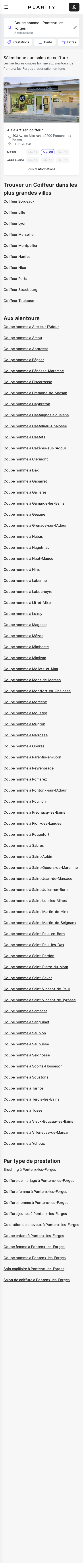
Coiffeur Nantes (17, 256)
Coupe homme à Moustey (25, 713)
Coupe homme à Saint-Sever (28, 978)
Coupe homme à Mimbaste (26, 647)
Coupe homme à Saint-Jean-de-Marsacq (38, 878)
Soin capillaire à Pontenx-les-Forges (34, 1269)
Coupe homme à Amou (23, 338)
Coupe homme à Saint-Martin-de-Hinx (36, 911)
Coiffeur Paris (15, 278)
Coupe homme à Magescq (26, 624)
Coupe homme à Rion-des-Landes (32, 823)
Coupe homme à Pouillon (25, 801)
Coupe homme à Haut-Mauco (28, 558)
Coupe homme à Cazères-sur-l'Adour (35, 448)
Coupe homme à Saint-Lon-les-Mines (35, 900)
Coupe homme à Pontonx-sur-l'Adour (35, 790)
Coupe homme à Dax (21, 470)
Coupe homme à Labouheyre (28, 591)
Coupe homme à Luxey (23, 613)
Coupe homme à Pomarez (25, 779)
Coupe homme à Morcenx (25, 702)
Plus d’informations (41, 169)
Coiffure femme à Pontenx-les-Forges (35, 1191)
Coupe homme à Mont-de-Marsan (32, 680)
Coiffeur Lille (14, 212)
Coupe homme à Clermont (26, 459)
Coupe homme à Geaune (24, 514)
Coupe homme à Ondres (24, 746)
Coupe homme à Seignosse (27, 1055)
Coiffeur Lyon (15, 223)
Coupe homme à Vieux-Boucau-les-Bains (38, 1121)
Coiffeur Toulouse (19, 300)
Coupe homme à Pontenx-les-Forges (35, 1258)
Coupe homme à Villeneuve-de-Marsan (36, 1132)
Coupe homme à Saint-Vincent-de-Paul (37, 989)
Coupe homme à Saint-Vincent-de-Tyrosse (40, 1000)
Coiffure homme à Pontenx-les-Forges (36, 1202)
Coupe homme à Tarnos (24, 1088)
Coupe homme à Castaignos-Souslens (36, 415)
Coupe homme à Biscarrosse (28, 382)
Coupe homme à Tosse (23, 1110)
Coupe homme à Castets (24, 437)
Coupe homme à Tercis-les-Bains (32, 1099)
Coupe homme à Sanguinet (26, 1022)
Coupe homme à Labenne (25, 580)
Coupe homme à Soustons (26, 1077)
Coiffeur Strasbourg (20, 289)
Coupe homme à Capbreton (27, 404)
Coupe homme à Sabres (24, 845)
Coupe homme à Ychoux (24, 1143)
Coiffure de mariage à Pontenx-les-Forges (39, 1180)
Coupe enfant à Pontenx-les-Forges (34, 1235)
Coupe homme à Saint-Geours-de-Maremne (41, 867)
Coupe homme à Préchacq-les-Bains (34, 812)
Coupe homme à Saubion (25, 1033)
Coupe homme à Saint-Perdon (29, 956)
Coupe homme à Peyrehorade (29, 768)
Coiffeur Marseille (18, 234)
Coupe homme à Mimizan (25, 658)
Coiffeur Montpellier (20, 245)
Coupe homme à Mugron (24, 724)
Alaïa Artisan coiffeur (25, 130)
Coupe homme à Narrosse (26, 735)
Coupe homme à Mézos (23, 635)
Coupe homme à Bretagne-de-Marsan (35, 393)
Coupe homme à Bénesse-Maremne (34, 371)
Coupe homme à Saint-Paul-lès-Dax (34, 945)
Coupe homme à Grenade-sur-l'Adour (35, 525)
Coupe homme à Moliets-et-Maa (31, 669)
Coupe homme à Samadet (25, 1011)
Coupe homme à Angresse (26, 349)
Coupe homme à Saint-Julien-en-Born (36, 889)
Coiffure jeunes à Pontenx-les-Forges (35, 1213)
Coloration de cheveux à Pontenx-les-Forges (41, 1224)
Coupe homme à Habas (23, 536)
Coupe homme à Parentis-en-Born (32, 757)
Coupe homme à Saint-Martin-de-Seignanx (40, 922)
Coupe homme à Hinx (22, 569)
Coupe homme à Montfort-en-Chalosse (37, 691)
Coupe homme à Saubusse (26, 1044)
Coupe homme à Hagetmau (27, 547)
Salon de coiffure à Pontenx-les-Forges (37, 1280)
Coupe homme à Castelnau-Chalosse (35, 426)
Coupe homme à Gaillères (25, 492)
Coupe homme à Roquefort (26, 834)
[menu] (6, 7)
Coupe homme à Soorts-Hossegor (33, 1066)
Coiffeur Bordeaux (19, 201)
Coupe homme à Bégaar (24, 360)
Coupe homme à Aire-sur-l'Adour (31, 326)
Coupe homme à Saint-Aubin (28, 856)
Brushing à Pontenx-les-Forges (30, 1169)
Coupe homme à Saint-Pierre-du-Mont (36, 967)
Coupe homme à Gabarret (25, 481)
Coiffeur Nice (15, 267)
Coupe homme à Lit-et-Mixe (27, 602)
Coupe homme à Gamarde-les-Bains (34, 503)
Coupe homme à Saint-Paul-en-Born (34, 933)
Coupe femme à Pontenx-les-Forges (34, 1246)
